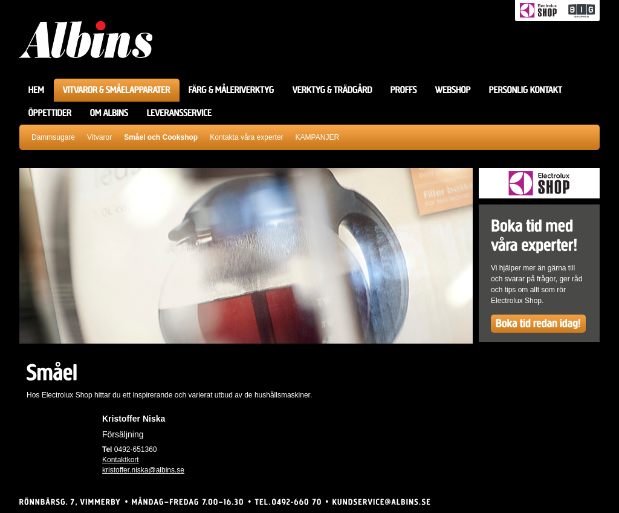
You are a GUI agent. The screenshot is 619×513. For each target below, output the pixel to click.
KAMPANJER (317, 137)
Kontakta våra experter (246, 137)
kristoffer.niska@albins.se (143, 470)
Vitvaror (99, 137)
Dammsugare (53, 137)
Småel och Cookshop (161, 137)
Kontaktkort (120, 460)
